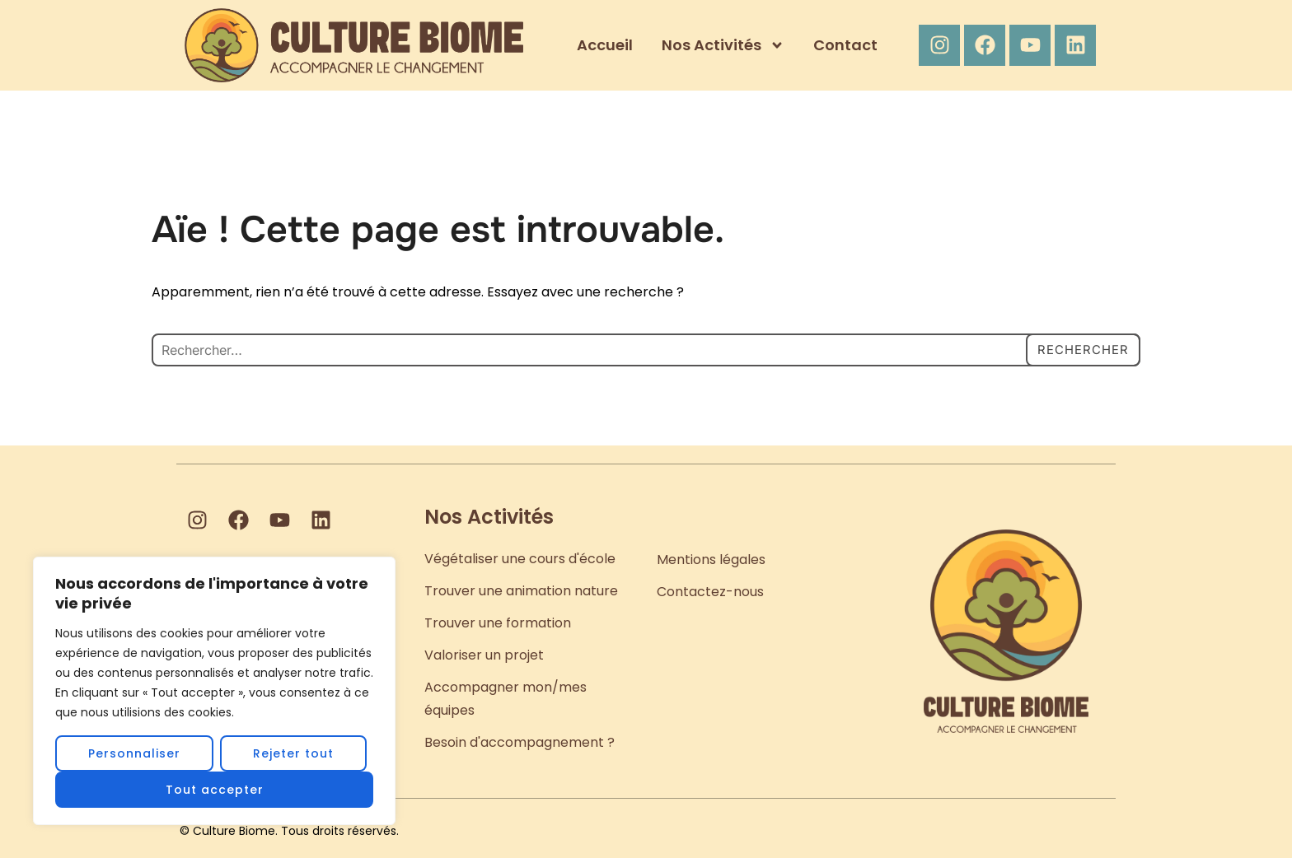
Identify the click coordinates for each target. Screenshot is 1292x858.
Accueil (605, 45)
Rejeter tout (293, 753)
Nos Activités (723, 45)
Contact (845, 45)
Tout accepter (215, 789)
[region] (214, 691)
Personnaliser (134, 753)
